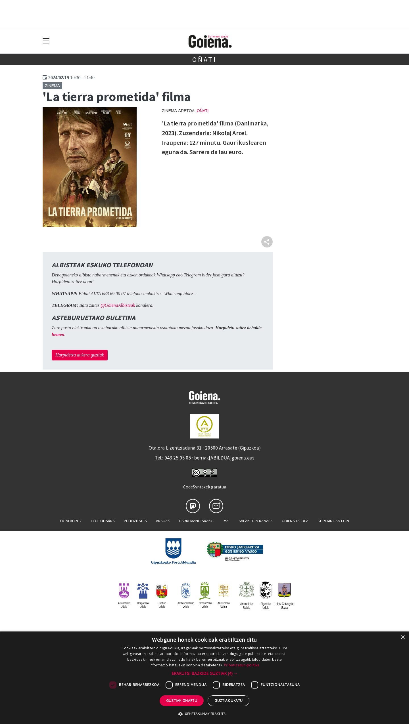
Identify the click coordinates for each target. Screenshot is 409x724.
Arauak (163, 520)
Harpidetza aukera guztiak (79, 354)
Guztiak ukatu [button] (228, 700)
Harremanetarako (196, 520)
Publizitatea (135, 520)
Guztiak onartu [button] (181, 700)
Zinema (52, 85)
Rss (226, 520)
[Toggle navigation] (46, 41)
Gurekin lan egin (333, 520)
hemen (58, 334)
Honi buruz (71, 520)
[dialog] (204, 677)
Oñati (204, 59)
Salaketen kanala (256, 520)
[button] (205, 673)
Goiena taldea (295, 520)
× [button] (402, 637)
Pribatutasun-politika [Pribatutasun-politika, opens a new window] (241, 665)
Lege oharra (103, 520)
